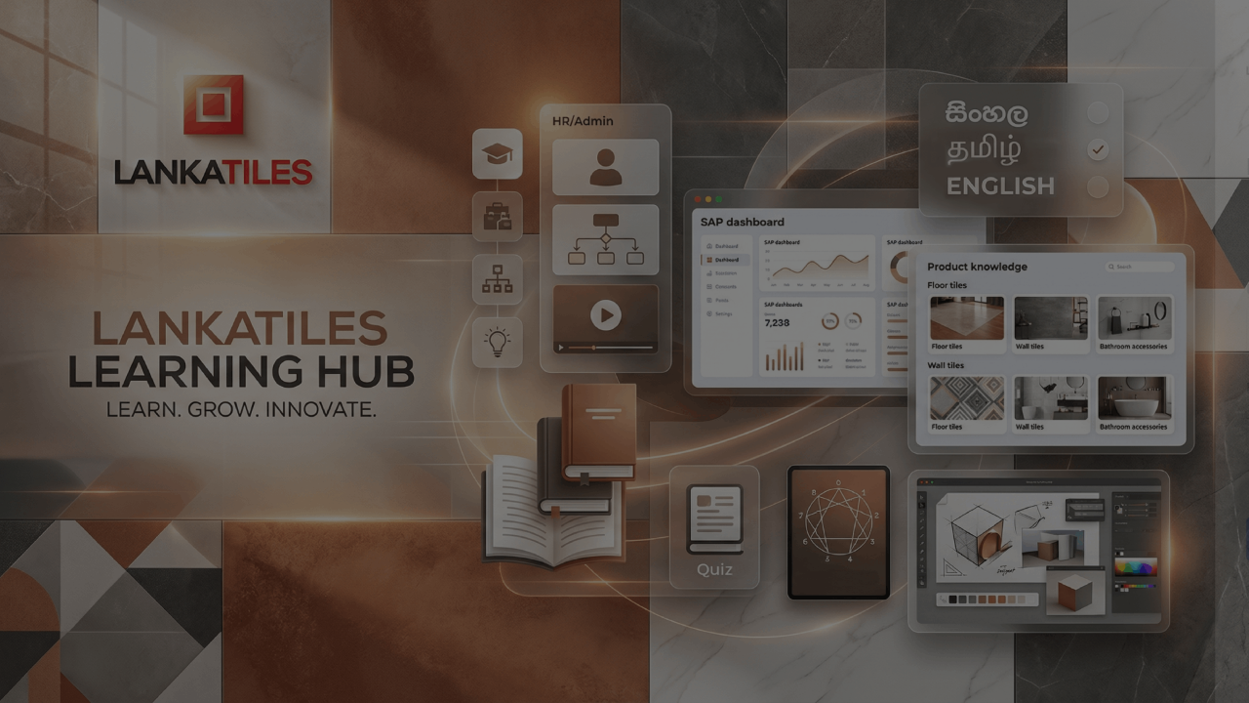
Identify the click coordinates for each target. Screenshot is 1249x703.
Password (900, 388)
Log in (1044, 537)
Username (902, 289)
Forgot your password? (1153, 483)
